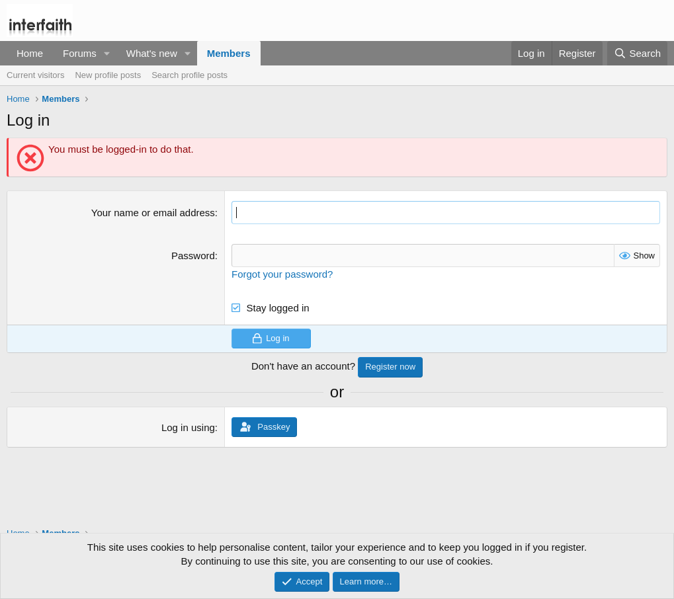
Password (193, 255)
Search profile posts (189, 75)
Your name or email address (153, 212)
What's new (151, 53)
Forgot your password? (282, 274)
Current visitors (35, 75)
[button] (107, 53)
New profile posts (108, 75)
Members (229, 53)
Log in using (188, 427)
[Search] (637, 53)
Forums (80, 53)
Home (30, 53)
